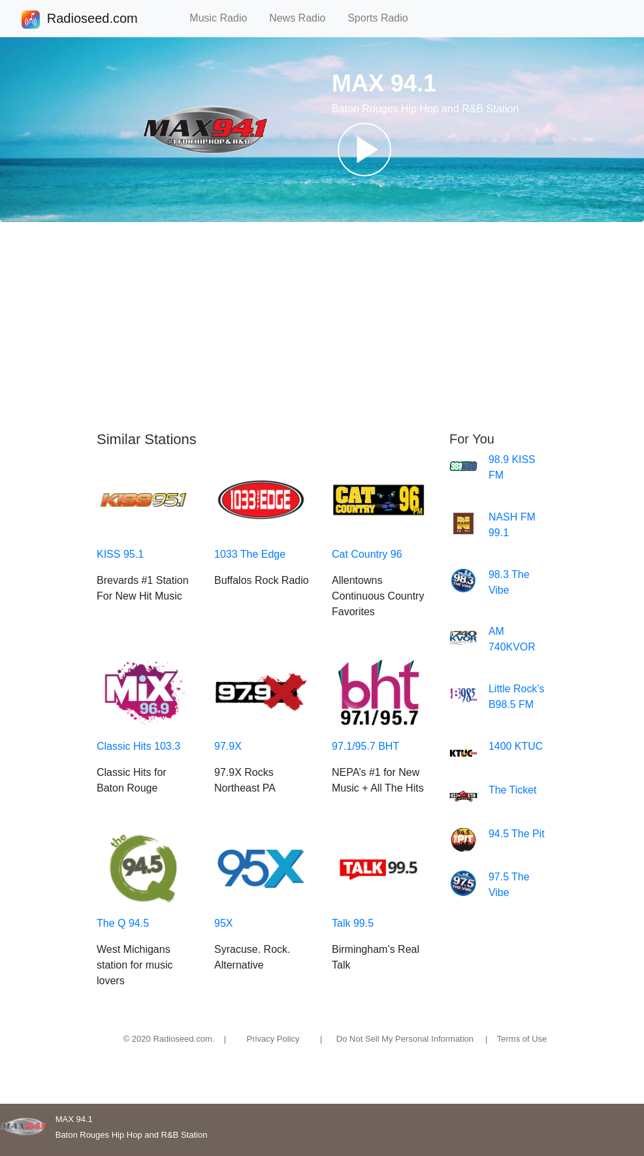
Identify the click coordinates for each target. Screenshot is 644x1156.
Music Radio (224, 18)
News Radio (303, 18)
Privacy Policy (273, 1039)
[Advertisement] (322, 326)
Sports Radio (383, 18)
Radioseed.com (92, 19)
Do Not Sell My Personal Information (405, 1039)
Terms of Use (522, 1039)
